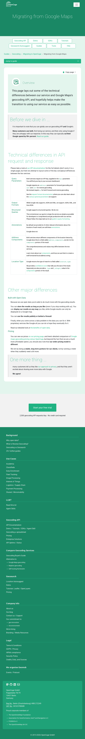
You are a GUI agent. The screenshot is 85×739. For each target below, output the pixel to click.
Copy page (68, 72)
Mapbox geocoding (15, 566)
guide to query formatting (61, 219)
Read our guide (42, 136)
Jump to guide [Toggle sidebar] (42, 61)
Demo (35, 41)
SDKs (50, 41)
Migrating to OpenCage (32, 54)
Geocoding (16, 54)
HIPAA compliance (13, 652)
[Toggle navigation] (76, 4)
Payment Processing (14, 489)
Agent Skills (10, 509)
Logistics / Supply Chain (15, 485)
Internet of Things (13, 482)
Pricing (9, 536)
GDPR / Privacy (12, 649)
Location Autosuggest (14, 581)
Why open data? (12, 440)
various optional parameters (39, 197)
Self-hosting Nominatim (17, 569)
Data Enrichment (12, 471)
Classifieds (10, 467)
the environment (14, 626)
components (46, 253)
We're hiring (10, 629)
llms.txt (13, 505)
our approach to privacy (47, 367)
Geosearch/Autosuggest (20, 46)
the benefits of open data (40, 328)
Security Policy (12, 656)
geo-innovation (14, 622)
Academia (10, 464)
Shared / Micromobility (15, 492)
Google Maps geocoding (17, 562)
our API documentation (36, 168)
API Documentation (13, 525)
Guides (39, 46)
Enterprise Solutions (14, 539)
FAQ (68, 46)
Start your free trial (42, 407)
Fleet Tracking (11, 474)
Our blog (9, 612)
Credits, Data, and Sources (16, 660)
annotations (55, 227)
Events (8, 672)
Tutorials (64, 41)
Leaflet (16, 589)
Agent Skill (31, 528)
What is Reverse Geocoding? (17, 444)
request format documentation (42, 194)
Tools (54, 46)
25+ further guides (13, 451)
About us (9, 608)
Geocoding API (20, 41)
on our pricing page (36, 336)
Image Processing (13, 478)
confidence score (41, 266)
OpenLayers (25, 589)
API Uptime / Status (14, 543)
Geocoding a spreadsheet (16, 532)
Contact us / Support (14, 616)
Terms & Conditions (13, 645)
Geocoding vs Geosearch (16, 447)
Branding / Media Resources (17, 633)
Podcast (16, 672)
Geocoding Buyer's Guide (16, 556)
